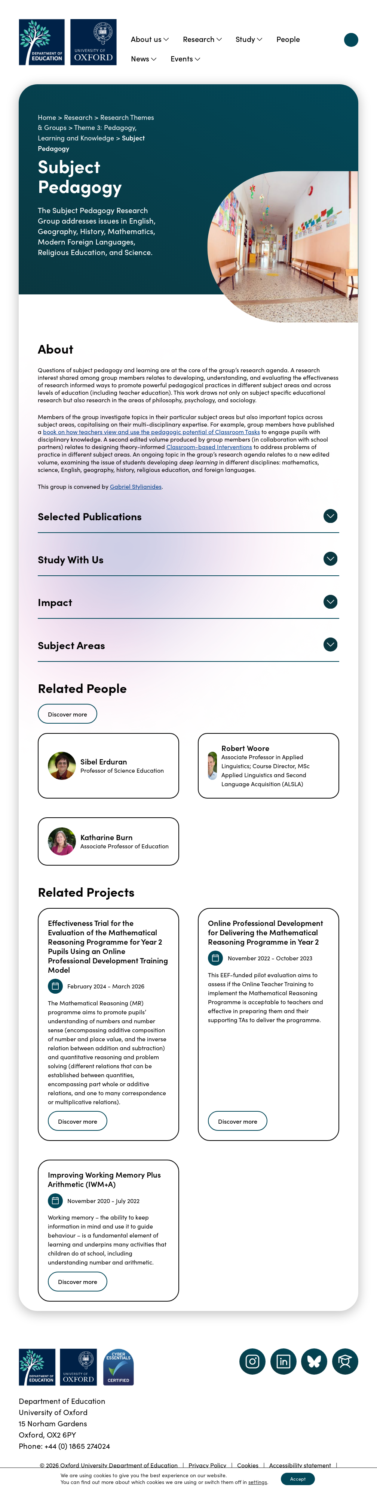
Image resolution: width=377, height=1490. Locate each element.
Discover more (67, 714)
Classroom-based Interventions (209, 447)
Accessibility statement (300, 1465)
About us (150, 38)
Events (185, 58)
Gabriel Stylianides (136, 486)
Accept (297, 1478)
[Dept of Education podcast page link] (314, 1361)
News (143, 58)
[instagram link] (252, 1361)
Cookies (247, 1465)
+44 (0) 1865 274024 (77, 1446)
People (288, 38)
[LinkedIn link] (283, 1361)
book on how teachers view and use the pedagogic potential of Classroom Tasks (151, 432)
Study (249, 38)
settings (255, 1481)
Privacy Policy (207, 1465)
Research (202, 38)
